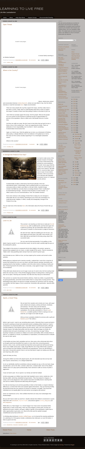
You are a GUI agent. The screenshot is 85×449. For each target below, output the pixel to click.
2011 (74, 125)
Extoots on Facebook (63, 46)
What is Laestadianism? (62, 61)
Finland (9, 212)
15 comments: (32, 287)
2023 (74, 101)
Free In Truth (61, 164)
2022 (74, 103)
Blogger (72, 444)
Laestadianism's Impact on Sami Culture (62, 87)
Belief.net (60, 104)
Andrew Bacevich (22, 103)
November (77, 136)
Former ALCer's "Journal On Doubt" (63, 97)
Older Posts (50, 430)
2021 (74, 105)
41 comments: (32, 210)
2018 (74, 110)
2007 (74, 177)
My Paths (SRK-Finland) (62, 173)
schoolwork (15, 400)
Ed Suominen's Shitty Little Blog (62, 161)
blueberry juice (24, 318)
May (76, 166)
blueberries (9, 424)
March (76, 170)
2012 (74, 123)
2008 (74, 132)
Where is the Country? (10, 70)
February (77, 173)
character (15, 424)
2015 (74, 116)
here (22, 104)
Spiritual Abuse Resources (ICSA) (62, 136)
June (76, 164)
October (77, 138)
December (77, 134)
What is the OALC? (63, 209)
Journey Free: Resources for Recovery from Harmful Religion (62, 120)
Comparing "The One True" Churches (63, 110)
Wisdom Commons (63, 139)
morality (9, 146)
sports (25, 424)
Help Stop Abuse (20, 17)
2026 (74, 99)
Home (5, 17)
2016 (74, 114)
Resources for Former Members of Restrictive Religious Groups (63, 128)
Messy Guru (61, 148)
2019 (74, 108)
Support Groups (32, 17)
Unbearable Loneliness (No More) (62, 226)
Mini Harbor (61, 180)
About (11, 17)
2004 (74, 184)
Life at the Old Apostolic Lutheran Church (63, 187)
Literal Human (61, 194)
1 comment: (32, 144)
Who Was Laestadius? (61, 58)
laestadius (21, 424)
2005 (74, 182)
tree (80, 90)
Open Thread (7, 24)
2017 (74, 112)
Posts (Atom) (13, 433)
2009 (74, 130)
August (76, 143)
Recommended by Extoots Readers (63, 70)
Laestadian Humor (63, 200)
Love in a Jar (7, 220)
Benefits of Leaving (63, 80)
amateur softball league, (25, 416)
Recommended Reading (46, 17)
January (77, 175)
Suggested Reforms (63, 67)
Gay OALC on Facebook (61, 49)
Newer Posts (7, 430)
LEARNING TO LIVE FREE (21, 9)
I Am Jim (60, 145)
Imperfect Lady (62, 146)
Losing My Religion (63, 124)
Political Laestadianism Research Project (62, 91)
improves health (23, 400)
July (76, 162)
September (77, 140)
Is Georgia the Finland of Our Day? (14, 154)
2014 (74, 119)
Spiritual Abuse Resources (62, 133)
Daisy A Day (61, 159)
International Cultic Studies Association (63, 115)
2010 (74, 128)
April (76, 168)
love (10, 290)
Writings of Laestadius (61, 65)
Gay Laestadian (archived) (62, 167)
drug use (47, 400)
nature (8, 62)
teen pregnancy (7, 402)
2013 (74, 121)
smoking (42, 400)
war (12, 146)
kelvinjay (61, 444)
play (12, 62)
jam (8, 290)
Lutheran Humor (62, 202)
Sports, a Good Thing (10, 298)
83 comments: (32, 422)
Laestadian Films (62, 94)
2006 (74, 180)
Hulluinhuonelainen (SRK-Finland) (63, 170)
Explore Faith (61, 113)
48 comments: (32, 60)
